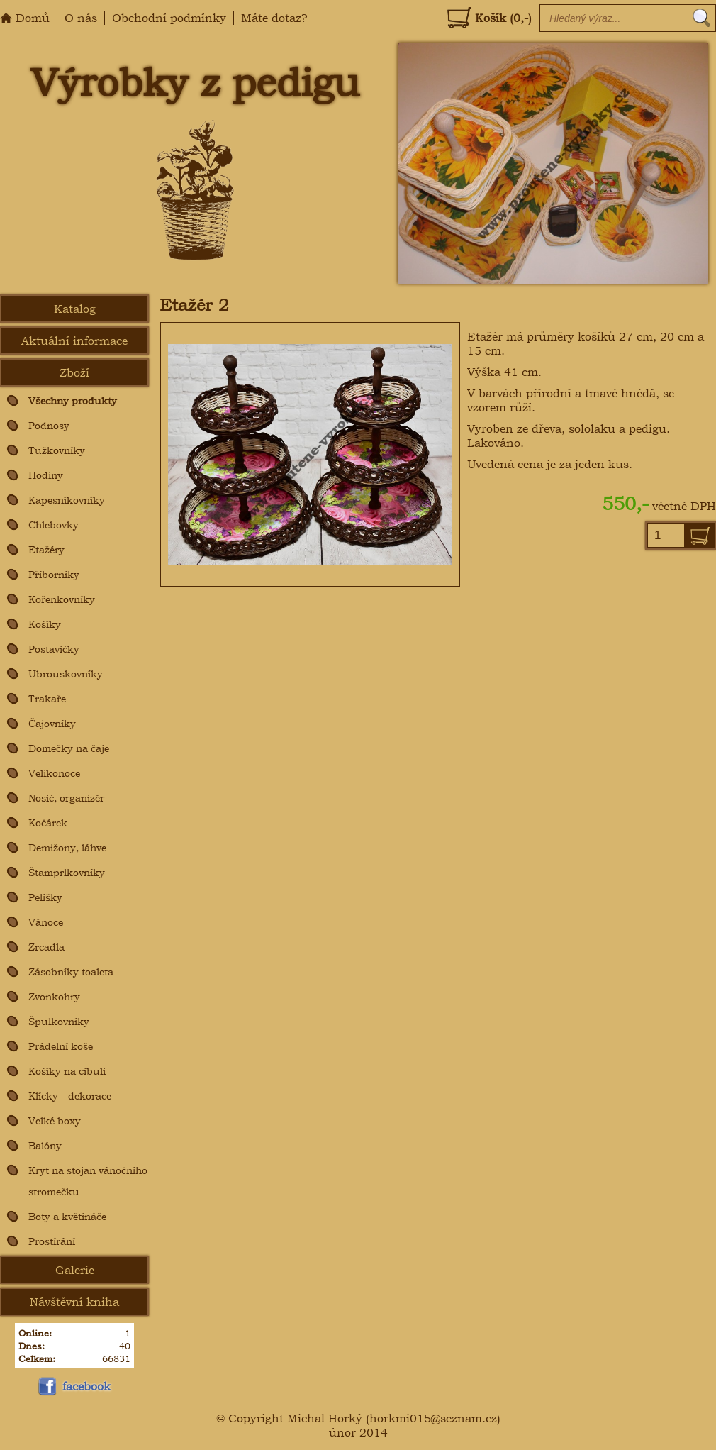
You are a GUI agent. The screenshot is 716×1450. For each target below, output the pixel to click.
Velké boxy (54, 1120)
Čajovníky (52, 723)
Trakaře (47, 698)
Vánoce (45, 922)
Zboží (74, 372)
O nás (81, 18)
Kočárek (47, 822)
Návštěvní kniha (74, 1302)
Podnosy (48, 425)
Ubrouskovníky (65, 673)
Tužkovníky (56, 450)
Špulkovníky (58, 1021)
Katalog (75, 308)
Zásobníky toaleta (70, 971)
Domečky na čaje (68, 748)
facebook (73, 1386)
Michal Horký (324, 1418)
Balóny (45, 1145)
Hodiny (45, 475)
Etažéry (46, 549)
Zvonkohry (54, 996)
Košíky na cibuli (67, 1071)
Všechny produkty (72, 400)
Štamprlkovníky (66, 872)
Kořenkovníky (61, 599)
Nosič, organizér (66, 797)
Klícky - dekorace (69, 1095)
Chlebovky (53, 524)
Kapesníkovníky (66, 500)
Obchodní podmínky (169, 18)
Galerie (74, 1270)
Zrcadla (46, 946)
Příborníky (53, 574)
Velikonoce (54, 773)
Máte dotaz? (274, 18)
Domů (25, 18)
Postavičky (53, 648)
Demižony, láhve (67, 847)
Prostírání (51, 1241)
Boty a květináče (67, 1216)
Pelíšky (45, 897)
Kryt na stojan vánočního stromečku (87, 1180)
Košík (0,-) (489, 17)
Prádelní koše (60, 1046)
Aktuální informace (74, 340)
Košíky (44, 624)
